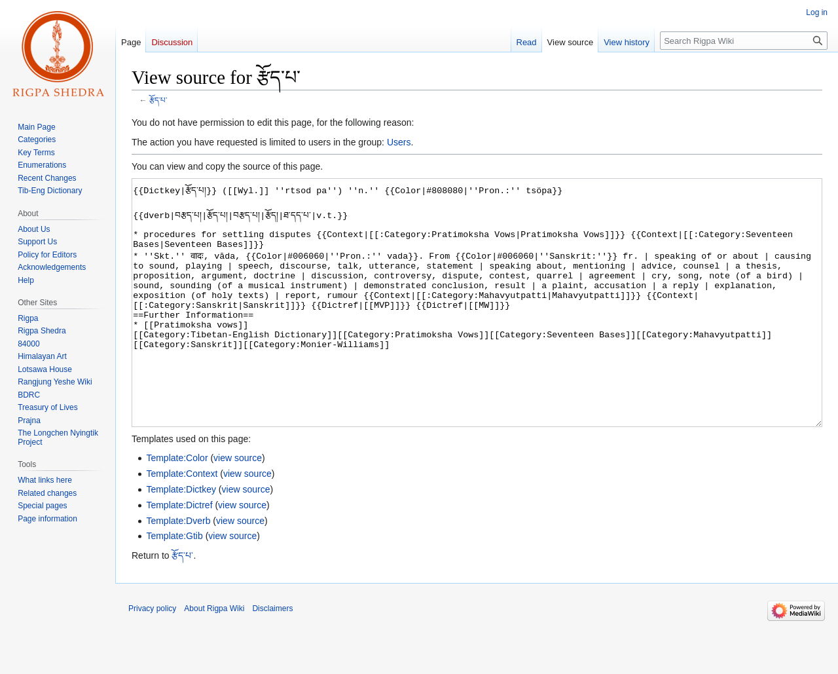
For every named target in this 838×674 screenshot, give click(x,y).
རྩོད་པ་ (158, 100)
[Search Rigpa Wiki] (744, 40)
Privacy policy (152, 657)
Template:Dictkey (181, 538)
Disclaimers (272, 657)
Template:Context (181, 522)
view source (237, 507)
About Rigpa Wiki (214, 657)
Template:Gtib (174, 585)
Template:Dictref (179, 554)
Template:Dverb (178, 570)
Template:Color (177, 507)
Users (399, 142)
